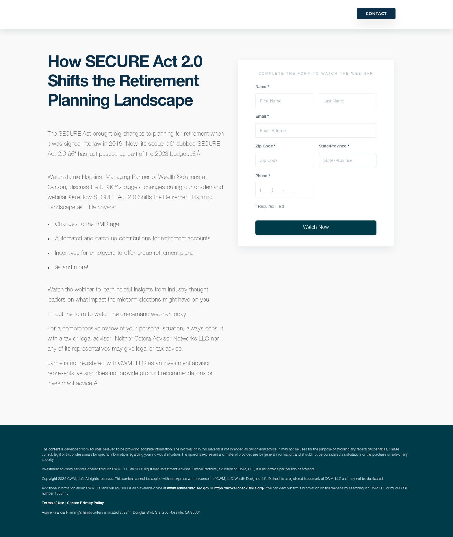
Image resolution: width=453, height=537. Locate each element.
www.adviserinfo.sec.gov (188, 488)
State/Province (334, 147)
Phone (262, 176)
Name (262, 87)
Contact (376, 13)
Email (262, 117)
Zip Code (265, 147)
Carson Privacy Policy (85, 503)
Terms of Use (53, 503)
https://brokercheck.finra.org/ (239, 488)
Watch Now (316, 227)
